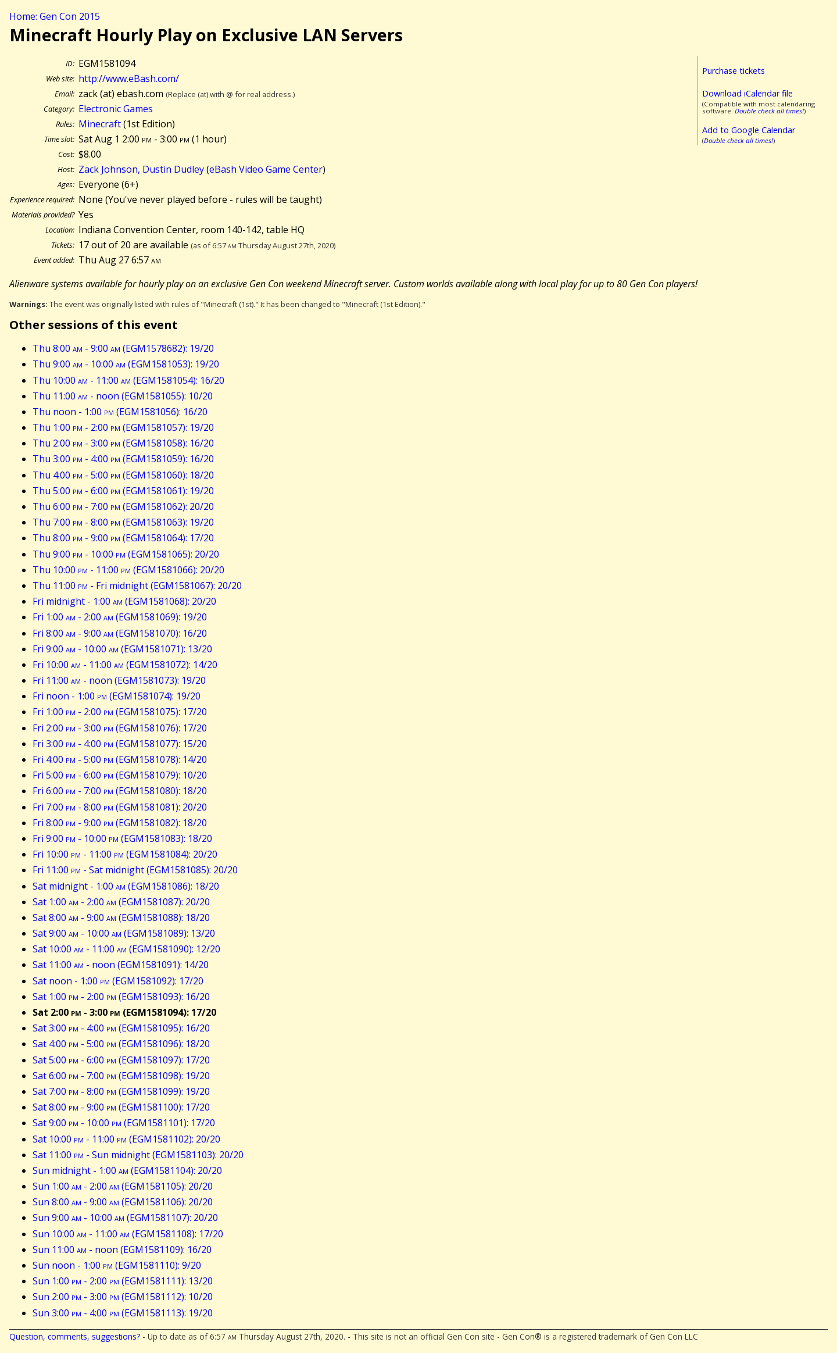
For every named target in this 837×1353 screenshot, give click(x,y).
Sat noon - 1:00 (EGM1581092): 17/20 (118, 980)
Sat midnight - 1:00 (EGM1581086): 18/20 (126, 886)
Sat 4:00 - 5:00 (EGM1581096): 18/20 (121, 1043)
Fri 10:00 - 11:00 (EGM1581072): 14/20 (125, 664)
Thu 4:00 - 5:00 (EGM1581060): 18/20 (123, 475)
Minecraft (99, 123)
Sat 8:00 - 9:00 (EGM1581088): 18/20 (121, 917)
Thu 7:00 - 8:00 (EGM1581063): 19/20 (123, 522)
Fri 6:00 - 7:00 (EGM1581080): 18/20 (120, 790)
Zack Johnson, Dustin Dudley (141, 169)
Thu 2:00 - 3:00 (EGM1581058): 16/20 (123, 443)
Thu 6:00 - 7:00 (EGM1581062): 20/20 (123, 506)
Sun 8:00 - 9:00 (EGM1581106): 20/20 (123, 1201)
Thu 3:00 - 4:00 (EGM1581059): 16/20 (123, 458)
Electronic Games (115, 108)
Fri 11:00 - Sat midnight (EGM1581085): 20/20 (135, 869)
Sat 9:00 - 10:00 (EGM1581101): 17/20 (124, 1122)
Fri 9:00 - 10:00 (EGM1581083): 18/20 (122, 838)
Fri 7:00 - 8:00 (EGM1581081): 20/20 (120, 807)
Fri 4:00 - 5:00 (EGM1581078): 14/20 (120, 759)
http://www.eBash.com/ (128, 78)
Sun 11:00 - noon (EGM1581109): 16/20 (122, 1249)
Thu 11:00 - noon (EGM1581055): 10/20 (123, 396)
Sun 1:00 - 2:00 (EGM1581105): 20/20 (123, 1186)
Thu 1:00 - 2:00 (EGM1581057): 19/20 (123, 427)
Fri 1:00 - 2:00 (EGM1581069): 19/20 (120, 617)
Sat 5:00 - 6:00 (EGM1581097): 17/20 (121, 1060)
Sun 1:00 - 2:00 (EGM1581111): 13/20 (123, 1281)
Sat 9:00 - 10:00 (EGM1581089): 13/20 (124, 933)
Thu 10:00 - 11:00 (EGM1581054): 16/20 (128, 380)
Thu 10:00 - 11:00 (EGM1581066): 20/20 (128, 569)
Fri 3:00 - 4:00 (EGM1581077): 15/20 (120, 743)
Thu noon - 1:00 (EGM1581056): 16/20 (120, 411)
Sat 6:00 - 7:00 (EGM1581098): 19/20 (121, 1075)
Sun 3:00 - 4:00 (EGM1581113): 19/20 (123, 1312)
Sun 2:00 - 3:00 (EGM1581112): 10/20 (123, 1296)
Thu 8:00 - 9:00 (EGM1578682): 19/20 (123, 348)
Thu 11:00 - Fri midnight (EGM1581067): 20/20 (137, 585)
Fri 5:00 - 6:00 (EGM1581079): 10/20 (120, 775)
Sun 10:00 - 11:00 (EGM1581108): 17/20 (128, 1233)
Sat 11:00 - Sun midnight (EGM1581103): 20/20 (138, 1154)
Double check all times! (769, 110)
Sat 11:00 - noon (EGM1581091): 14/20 (121, 964)
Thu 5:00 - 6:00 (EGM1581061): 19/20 (123, 490)
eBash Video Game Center (266, 169)
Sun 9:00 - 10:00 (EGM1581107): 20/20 (125, 1217)
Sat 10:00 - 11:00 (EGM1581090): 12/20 (126, 949)
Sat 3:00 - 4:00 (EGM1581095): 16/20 (121, 1028)
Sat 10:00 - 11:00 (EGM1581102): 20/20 (126, 1139)
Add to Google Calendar (748, 129)
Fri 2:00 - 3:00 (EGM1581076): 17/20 (120, 728)
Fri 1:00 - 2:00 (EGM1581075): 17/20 (120, 711)
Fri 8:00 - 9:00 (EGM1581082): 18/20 (120, 822)
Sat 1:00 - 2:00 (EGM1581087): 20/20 (121, 901)
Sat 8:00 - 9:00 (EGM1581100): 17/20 (121, 1107)
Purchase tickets (733, 70)
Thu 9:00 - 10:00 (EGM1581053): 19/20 (126, 364)
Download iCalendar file (747, 93)
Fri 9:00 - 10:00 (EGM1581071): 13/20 (122, 648)
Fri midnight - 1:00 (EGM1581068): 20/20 (124, 601)
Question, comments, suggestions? (74, 1336)
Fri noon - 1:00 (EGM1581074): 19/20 (117, 696)
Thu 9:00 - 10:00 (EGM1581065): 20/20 (126, 554)
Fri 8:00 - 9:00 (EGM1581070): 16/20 (120, 633)
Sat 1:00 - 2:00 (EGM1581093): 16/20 (121, 996)
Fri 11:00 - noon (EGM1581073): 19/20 (119, 680)
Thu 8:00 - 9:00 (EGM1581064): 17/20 (123, 537)
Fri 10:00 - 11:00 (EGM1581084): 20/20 (125, 854)
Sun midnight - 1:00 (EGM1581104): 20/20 (127, 1170)
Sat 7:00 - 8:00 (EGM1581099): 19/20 (121, 1091)
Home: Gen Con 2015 (54, 16)
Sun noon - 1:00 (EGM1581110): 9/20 (117, 1265)
